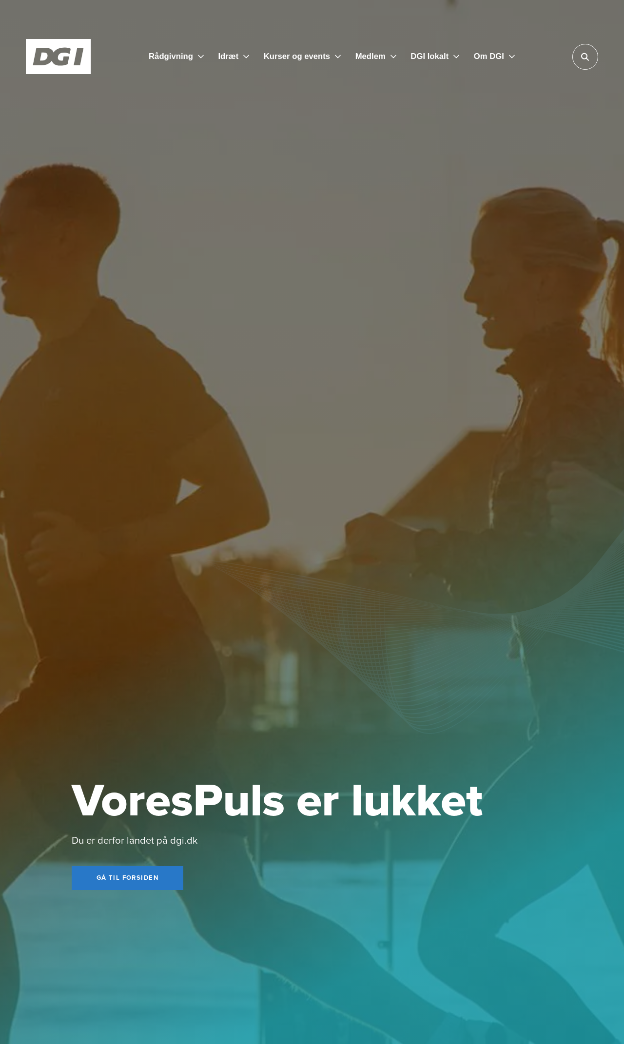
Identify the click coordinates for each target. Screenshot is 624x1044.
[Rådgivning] (176, 56)
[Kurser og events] (302, 56)
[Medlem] (375, 56)
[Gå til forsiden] (127, 878)
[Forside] (58, 56)
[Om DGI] (494, 56)
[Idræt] (233, 56)
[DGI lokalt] (434, 56)
